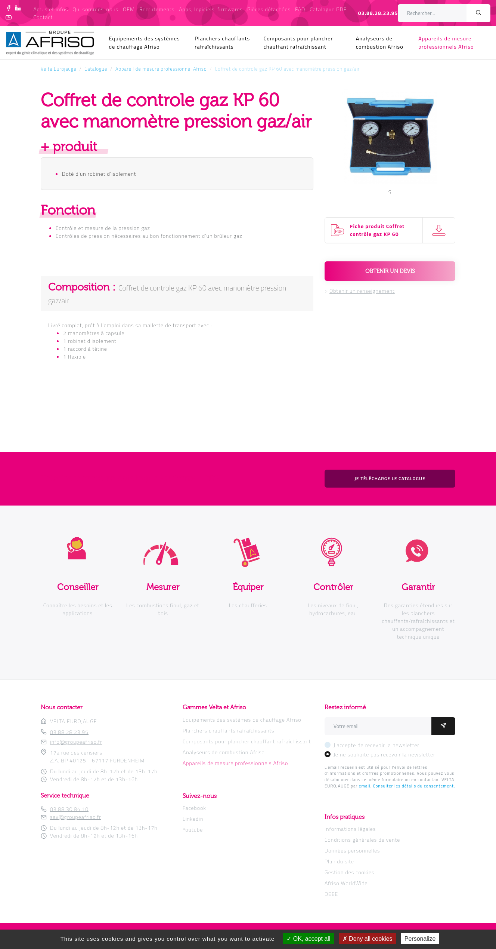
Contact (43, 17)
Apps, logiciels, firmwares (210, 9)
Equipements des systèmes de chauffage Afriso (144, 42)
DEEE (331, 894)
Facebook (194, 808)
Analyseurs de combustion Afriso (379, 42)
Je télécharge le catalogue (389, 478)
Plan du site (339, 861)
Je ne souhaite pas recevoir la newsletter (384, 754)
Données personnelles (352, 850)
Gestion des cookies (349, 872)
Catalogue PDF (328, 9)
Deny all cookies (367, 939)
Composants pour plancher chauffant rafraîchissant (298, 42)
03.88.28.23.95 (378, 13)
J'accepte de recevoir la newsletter (376, 745)
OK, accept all (308, 939)
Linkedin (193, 819)
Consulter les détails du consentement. (414, 786)
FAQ (300, 9)
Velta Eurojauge (59, 69)
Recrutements (156, 9)
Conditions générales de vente (362, 840)
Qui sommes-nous (95, 9)
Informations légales (350, 829)
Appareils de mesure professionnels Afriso (446, 42)
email (365, 786)
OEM (129, 9)
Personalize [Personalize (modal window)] (420, 939)
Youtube (193, 829)
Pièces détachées (269, 9)
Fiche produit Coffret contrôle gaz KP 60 (377, 230)
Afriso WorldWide (346, 883)
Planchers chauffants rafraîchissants (222, 42)
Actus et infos (51, 9)
